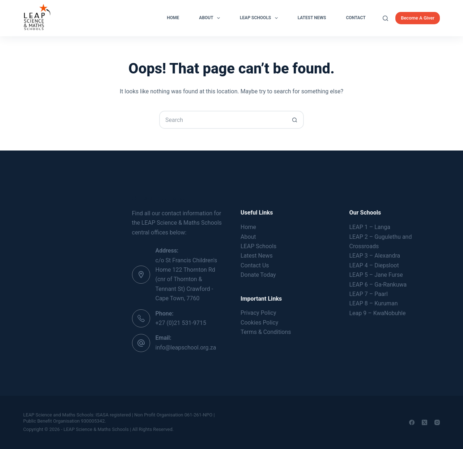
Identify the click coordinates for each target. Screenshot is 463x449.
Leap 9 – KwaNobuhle (377, 313)
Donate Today (258, 274)
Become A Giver (417, 18)
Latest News (312, 17)
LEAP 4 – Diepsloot (374, 265)
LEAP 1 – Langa (369, 227)
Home (173, 17)
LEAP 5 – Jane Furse (376, 274)
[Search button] (295, 120)
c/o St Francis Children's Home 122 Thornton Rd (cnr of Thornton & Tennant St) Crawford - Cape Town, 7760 (186, 279)
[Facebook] (412, 422)
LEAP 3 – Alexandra (374, 255)
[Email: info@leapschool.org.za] (141, 343)
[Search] (385, 18)
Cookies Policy (259, 322)
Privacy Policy (258, 312)
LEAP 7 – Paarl (368, 294)
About (211, 18)
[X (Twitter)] (424, 422)
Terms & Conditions (266, 332)
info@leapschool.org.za (186, 347)
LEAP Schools (260, 18)
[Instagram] (437, 422)
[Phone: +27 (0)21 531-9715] (141, 318)
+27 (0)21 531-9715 (181, 322)
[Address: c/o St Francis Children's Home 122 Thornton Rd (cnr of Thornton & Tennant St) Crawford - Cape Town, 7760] (141, 275)
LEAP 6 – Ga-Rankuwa (378, 284)
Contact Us (255, 265)
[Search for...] (222, 120)
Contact (355, 17)
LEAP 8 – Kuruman (373, 303)
